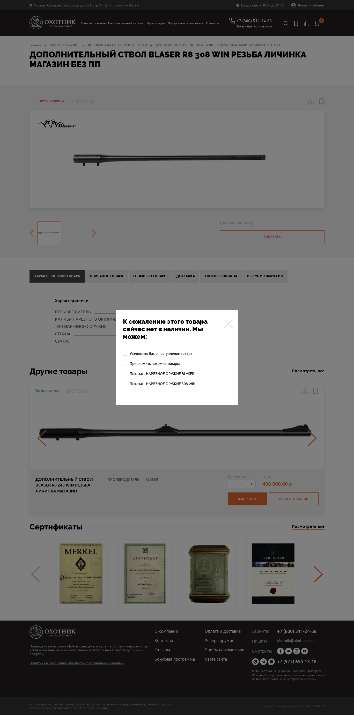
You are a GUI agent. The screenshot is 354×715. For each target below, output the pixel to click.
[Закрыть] (228, 324)
